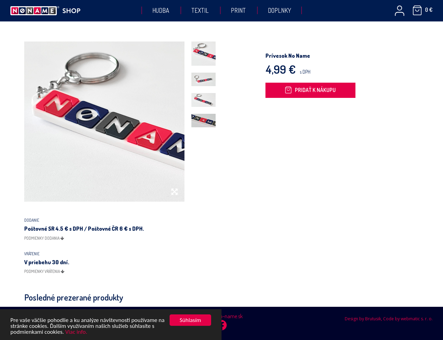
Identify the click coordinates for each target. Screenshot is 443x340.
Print (238, 10)
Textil (200, 10)
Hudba (160, 10)
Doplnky (279, 10)
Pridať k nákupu (310, 89)
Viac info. (76, 332)
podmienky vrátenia (44, 271)
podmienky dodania (44, 238)
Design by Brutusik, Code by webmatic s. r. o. (389, 319)
